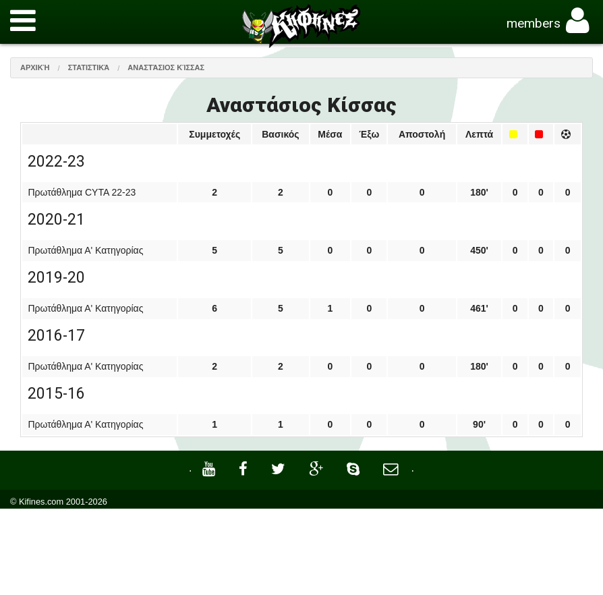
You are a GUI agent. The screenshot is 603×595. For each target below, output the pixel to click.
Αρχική (35, 67)
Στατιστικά (89, 67)
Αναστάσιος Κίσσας (165, 67)
